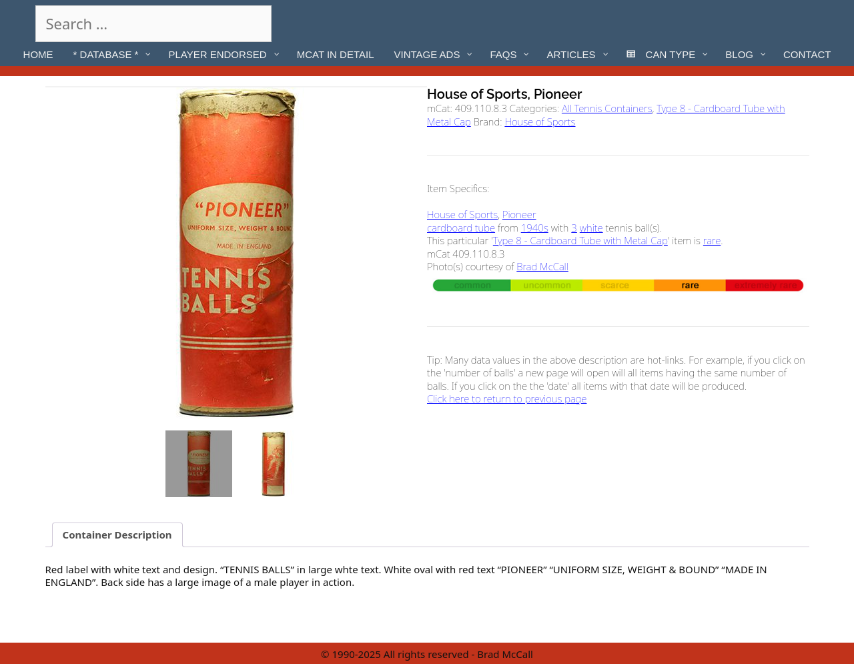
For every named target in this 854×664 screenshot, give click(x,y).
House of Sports (539, 121)
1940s (534, 227)
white (591, 227)
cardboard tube (461, 227)
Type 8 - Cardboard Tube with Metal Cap (580, 240)
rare (712, 240)
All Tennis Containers (607, 108)
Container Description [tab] (117, 534)
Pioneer (519, 214)
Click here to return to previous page (506, 398)
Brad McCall (542, 266)
